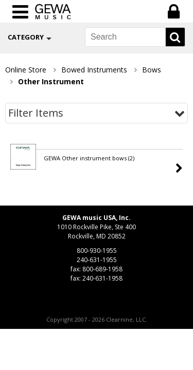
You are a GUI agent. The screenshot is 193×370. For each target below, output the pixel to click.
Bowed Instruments (94, 70)
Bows (151, 70)
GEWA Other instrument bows (89, 158)
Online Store (25, 70)
